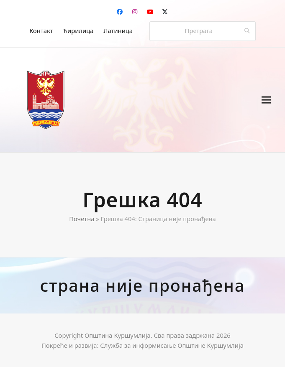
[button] (266, 99)
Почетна (81, 218)
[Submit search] (247, 31)
